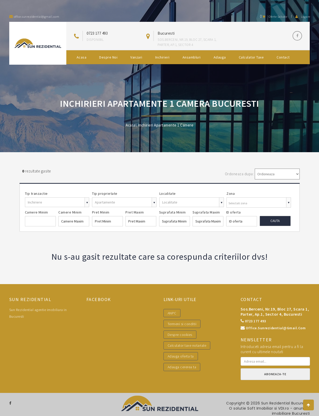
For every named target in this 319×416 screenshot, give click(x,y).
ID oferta (233, 212)
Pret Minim (101, 212)
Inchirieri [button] (162, 57)
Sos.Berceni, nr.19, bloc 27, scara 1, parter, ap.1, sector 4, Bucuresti (275, 311)
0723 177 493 (97, 33)
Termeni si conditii (182, 324)
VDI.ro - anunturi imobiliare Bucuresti (291, 411)
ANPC (172, 313)
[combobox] (259, 203)
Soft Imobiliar (260, 408)
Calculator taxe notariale (187, 345)
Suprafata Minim (172, 212)
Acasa (82, 57)
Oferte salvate (273, 16)
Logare (302, 16)
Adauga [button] (220, 57)
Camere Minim (36, 212)
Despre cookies (180, 334)
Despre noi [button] (108, 57)
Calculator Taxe (251, 57)
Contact (283, 57)
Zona (230, 193)
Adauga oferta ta (181, 356)
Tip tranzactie (36, 193)
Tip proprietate (104, 193)
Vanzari (136, 57)
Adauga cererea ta (182, 367)
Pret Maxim (134, 212)
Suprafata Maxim (206, 212)
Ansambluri (192, 57)
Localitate (167, 193)
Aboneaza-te (275, 374)
